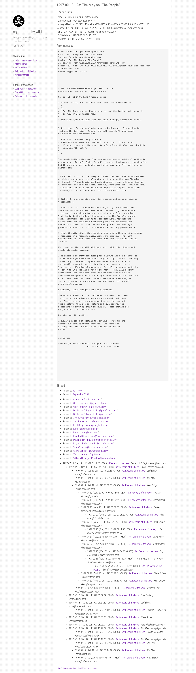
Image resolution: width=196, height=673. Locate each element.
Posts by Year (21, 67)
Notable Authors (22, 75)
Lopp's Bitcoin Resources (26, 89)
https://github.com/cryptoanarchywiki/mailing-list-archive (77, 668)
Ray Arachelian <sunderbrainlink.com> (93, 443)
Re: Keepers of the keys (127, 467)
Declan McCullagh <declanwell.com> (92, 414)
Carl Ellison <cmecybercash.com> (91, 403)
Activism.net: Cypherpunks (26, 96)
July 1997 (77, 390)
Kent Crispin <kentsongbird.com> (90, 425)
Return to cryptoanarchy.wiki (27, 60)
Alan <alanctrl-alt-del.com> (87, 399)
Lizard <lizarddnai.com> (85, 432)
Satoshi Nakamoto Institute (27, 92)
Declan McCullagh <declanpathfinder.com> (95, 410)
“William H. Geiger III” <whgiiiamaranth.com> (95, 458)
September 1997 (81, 394)
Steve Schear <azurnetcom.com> (90, 450)
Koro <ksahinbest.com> (85, 428)
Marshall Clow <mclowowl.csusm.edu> (93, 436)
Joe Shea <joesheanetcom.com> (90, 421)
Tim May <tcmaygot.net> (86, 454)
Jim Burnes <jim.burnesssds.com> (91, 417)
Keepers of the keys (119, 463)
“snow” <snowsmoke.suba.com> (90, 447)
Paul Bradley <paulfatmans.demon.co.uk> (94, 439)
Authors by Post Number (25, 71)
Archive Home (21, 64)
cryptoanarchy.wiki (27, 32)
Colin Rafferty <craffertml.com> (89, 406)
